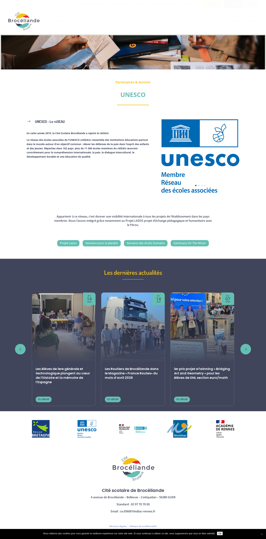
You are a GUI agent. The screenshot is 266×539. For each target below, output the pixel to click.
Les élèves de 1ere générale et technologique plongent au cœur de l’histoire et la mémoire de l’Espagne (63, 375)
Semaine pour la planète (101, 243)
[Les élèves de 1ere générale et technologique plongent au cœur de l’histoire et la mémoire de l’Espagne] (63, 328)
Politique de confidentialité (143, 526)
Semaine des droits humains (146, 243)
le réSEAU (103, 133)
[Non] (261, 534)
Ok (219, 533)
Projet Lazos (68, 243)
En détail (43, 399)
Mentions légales (118, 526)
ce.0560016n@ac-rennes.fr (137, 511)
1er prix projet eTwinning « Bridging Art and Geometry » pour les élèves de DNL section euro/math (202, 373)
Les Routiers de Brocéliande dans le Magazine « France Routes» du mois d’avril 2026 (132, 373)
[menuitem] (94, 4)
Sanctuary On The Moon (190, 243)
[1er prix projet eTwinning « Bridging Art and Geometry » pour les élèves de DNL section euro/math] (202, 328)
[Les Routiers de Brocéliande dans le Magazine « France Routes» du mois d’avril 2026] (133, 328)
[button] (245, 349)
